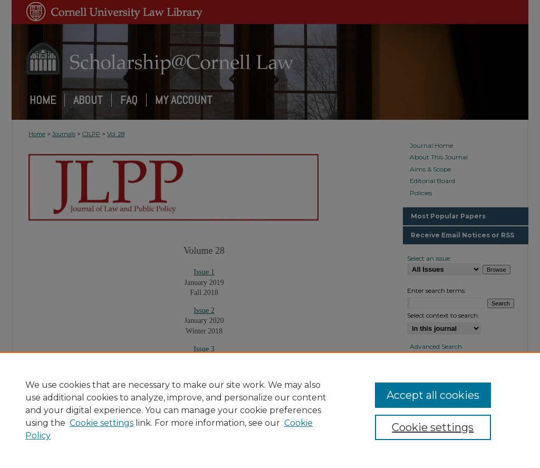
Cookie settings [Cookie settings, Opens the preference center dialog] (433, 427)
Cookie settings (101, 423)
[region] (270, 410)
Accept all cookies (433, 395)
